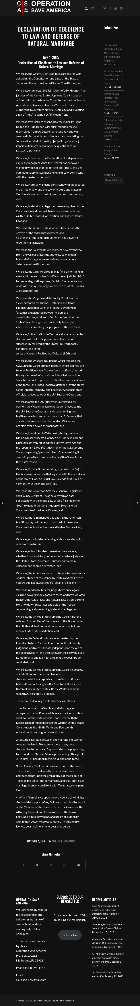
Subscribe (70, 935)
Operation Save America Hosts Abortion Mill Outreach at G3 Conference (111, 101)
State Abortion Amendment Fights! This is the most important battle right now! (113, 53)
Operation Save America (63, 841)
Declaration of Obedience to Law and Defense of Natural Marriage (51, 36)
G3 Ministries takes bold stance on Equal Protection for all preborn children (113, 128)
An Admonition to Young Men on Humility (112, 150)
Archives (109, 174)
